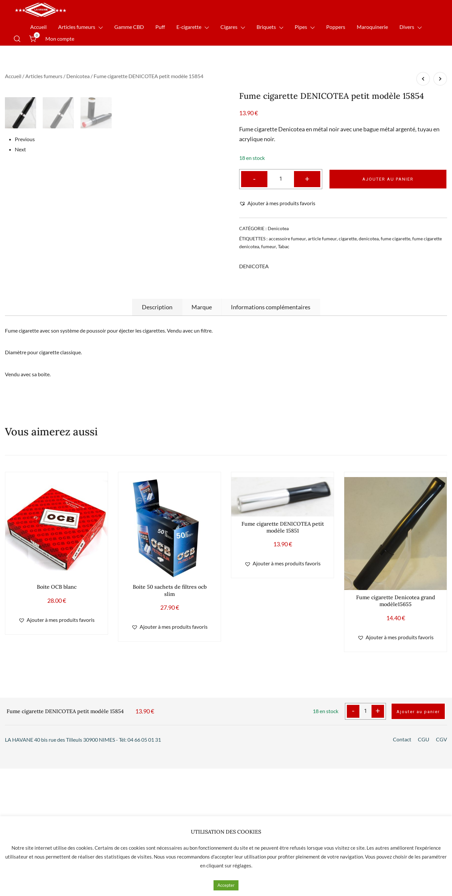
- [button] (254, 178)
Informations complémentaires (270, 439)
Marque (202, 439)
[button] (277, 203)
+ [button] (307, 178)
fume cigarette (395, 238)
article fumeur (322, 238)
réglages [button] (242, 865)
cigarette (348, 238)
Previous (25, 383)
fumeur (268, 246)
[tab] (157, 439)
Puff (160, 27)
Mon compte (59, 38)
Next (20, 394)
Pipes (301, 27)
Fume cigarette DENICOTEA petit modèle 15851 (282, 660)
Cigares (228, 27)
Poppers (335, 27)
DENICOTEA (254, 266)
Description (157, 439)
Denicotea (78, 76)
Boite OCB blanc (57, 719)
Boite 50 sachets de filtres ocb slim (170, 723)
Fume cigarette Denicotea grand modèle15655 (395, 733)
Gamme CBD (129, 27)
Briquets (266, 27)
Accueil (38, 27)
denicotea (369, 238)
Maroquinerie (372, 27)
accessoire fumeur (287, 238)
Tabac (283, 246)
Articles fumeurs (76, 27)
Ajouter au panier (388, 179)
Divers (406, 27)
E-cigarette (188, 27)
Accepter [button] (226, 885)
